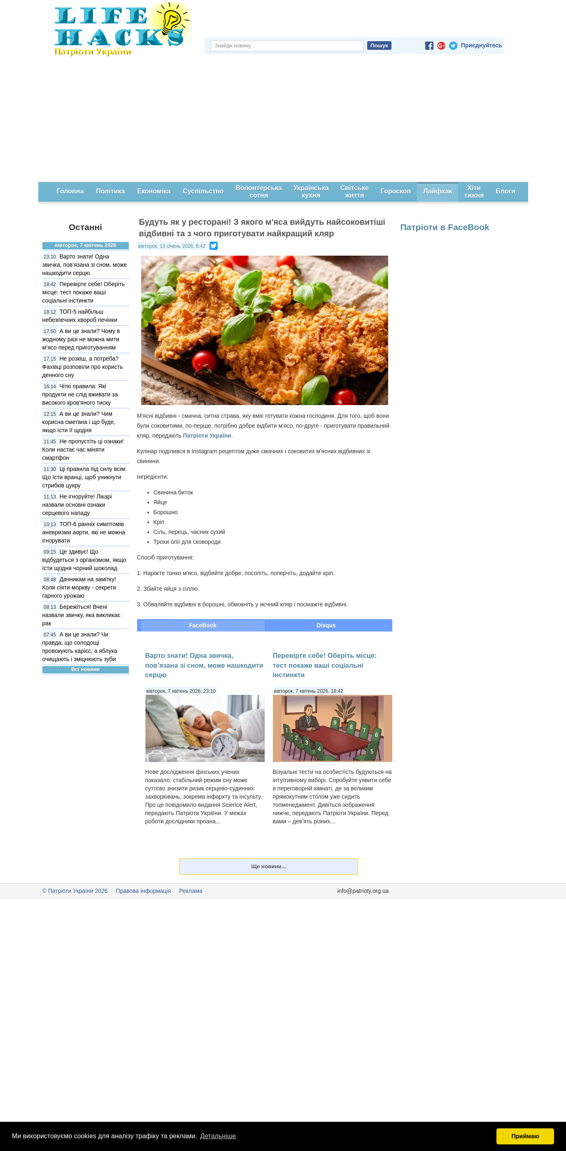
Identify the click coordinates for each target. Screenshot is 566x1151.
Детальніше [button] (218, 1135)
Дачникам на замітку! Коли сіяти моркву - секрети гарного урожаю (79, 587)
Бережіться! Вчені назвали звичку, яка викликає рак (81, 615)
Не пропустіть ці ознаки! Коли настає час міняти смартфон (83, 449)
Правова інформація (143, 891)
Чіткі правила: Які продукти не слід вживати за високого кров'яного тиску (80, 394)
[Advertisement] (283, 120)
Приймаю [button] (525, 1136)
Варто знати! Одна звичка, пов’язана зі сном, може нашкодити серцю (84, 264)
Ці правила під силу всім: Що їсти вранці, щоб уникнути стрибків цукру (84, 477)
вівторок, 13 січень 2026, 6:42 (172, 246)
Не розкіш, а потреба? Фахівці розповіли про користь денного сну (82, 366)
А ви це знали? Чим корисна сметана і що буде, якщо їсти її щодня (79, 421)
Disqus (326, 625)
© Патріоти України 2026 (75, 891)
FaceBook (203, 625)
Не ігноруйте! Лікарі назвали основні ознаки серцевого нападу (77, 504)
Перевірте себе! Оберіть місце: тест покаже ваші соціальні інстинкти (83, 292)
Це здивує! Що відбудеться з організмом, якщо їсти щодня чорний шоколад (84, 559)
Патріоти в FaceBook (445, 227)
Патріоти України (207, 435)
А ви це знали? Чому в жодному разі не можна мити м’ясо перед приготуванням (81, 339)
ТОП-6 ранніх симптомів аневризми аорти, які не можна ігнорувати (83, 532)
